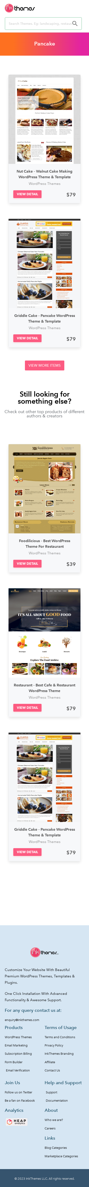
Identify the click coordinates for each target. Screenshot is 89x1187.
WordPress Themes (45, 184)
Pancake (44, 43)
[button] (27, 194)
